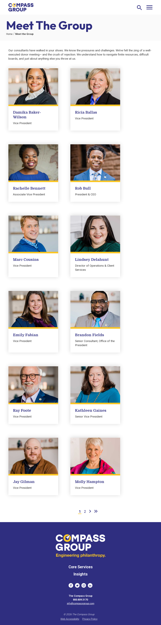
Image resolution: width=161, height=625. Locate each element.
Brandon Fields (89, 335)
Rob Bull (83, 188)
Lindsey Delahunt (92, 259)
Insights (80, 574)
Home (9, 34)
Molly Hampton (89, 482)
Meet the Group (24, 34)
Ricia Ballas (86, 112)
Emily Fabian (25, 335)
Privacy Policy (89, 619)
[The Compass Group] (21, 7)
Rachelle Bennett (29, 188)
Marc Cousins (26, 259)
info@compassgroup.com (80, 603)
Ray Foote (22, 410)
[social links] (70, 585)
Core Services (81, 567)
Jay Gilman (24, 482)
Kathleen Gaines (90, 410)
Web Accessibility (69, 619)
